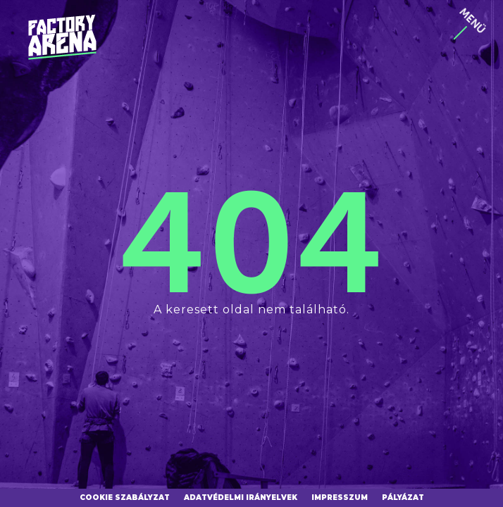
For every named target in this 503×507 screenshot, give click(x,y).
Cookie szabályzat (125, 497)
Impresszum (339, 497)
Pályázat (403, 497)
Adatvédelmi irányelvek (240, 497)
